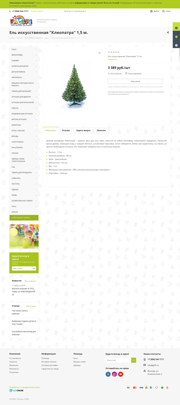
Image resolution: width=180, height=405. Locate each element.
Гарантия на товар (50, 368)
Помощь (45, 358)
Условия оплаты (49, 361)
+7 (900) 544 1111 (20, 11)
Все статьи (31, 306)
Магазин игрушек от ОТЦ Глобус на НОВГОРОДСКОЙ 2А (23, 291)
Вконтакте (108, 374)
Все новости (30, 281)
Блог (76, 358)
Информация (49, 353)
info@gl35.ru (153, 365)
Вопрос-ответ (80, 361)
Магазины (14, 368)
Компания (14, 353)
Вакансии (13, 365)
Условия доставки (50, 365)
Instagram (114, 374)
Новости (13, 361)
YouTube (120, 374)
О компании (15, 358)
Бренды (77, 365)
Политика (13, 372)
